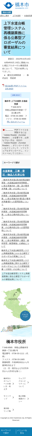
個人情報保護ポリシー (22, 398)
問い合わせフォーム (16, 122)
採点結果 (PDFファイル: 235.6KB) (16, 87)
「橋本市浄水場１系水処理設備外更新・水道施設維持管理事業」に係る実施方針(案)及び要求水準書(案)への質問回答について (15, 199)
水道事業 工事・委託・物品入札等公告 (14, 173)
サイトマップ (7, 397)
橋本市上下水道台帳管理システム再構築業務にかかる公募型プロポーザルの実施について (15, 253)
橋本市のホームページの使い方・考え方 (7, 383)
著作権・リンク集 (7, 409)
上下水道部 (17, 16)
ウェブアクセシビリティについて (22, 382)
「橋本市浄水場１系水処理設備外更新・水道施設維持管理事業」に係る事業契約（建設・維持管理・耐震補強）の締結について (15, 240)
